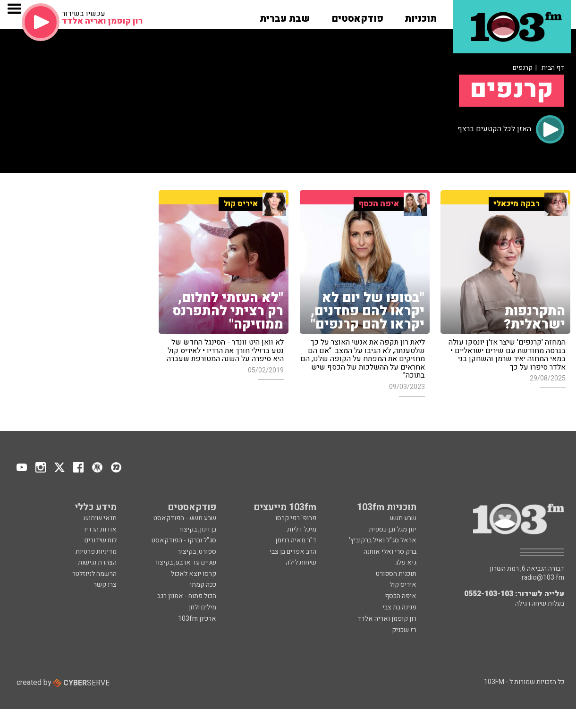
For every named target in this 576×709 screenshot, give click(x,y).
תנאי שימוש (100, 518)
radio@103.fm (543, 577)
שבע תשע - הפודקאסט (184, 518)
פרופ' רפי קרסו (295, 518)
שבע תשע (403, 518)
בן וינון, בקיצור (197, 529)
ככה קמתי (203, 584)
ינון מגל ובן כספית (392, 529)
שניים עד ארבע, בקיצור (185, 562)
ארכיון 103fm (197, 618)
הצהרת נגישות (97, 562)
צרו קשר (105, 584)
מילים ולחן (202, 607)
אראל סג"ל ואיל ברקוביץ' (382, 540)
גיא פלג (405, 562)
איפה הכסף (400, 595)
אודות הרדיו (100, 529)
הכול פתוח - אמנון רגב (186, 595)
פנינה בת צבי (399, 607)
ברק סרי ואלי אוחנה (390, 551)
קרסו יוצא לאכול (193, 573)
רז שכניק (404, 629)
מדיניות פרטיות (96, 551)
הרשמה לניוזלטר (94, 573)
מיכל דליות (301, 529)
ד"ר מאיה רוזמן (295, 540)
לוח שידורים (101, 540)
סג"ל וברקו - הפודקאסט (184, 540)
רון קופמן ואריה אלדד (386, 618)
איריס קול (403, 584)
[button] (421, 15)
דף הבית (553, 68)
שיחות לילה (301, 562)
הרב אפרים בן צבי (293, 551)
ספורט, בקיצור (197, 551)
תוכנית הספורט (396, 573)
